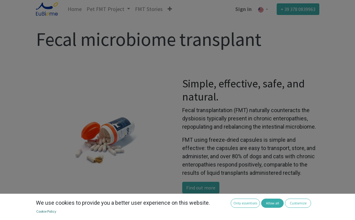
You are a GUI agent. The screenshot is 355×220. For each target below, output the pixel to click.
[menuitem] (74, 9)
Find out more (200, 188)
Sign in (243, 9)
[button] (169, 9)
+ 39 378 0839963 (298, 9)
